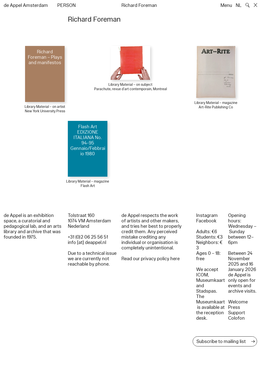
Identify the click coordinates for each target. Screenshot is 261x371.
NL (239, 5)
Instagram (207, 215)
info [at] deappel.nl (87, 242)
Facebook (206, 221)
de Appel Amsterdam (26, 5)
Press (234, 307)
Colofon (236, 318)
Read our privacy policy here (150, 259)
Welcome (238, 302)
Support (236, 313)
